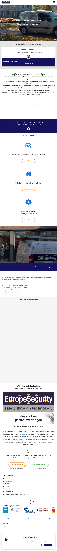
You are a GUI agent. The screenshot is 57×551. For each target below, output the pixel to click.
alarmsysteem (26, 434)
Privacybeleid (44, 541)
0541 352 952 (8, 486)
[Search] (34, 502)
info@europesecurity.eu (10, 489)
